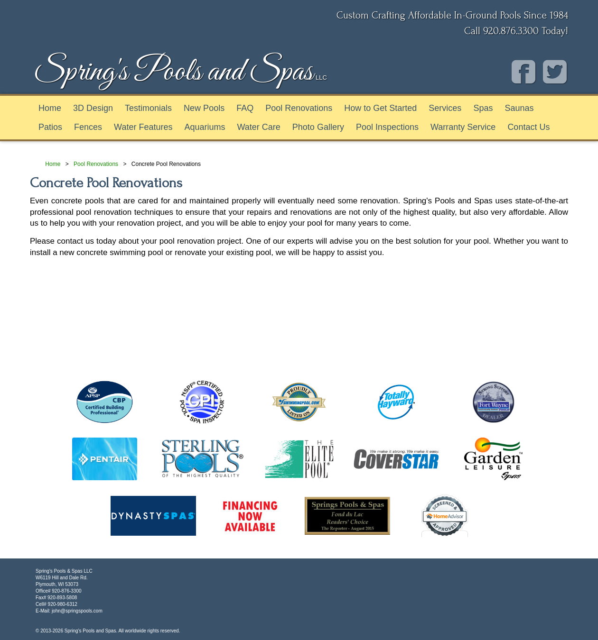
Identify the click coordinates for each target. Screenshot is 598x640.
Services (445, 108)
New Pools (204, 108)
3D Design (93, 108)
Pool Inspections (387, 127)
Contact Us (528, 127)
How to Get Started (380, 108)
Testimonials (148, 108)
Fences (88, 127)
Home (49, 108)
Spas (483, 108)
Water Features (143, 127)
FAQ (244, 108)
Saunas (519, 108)
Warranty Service (462, 127)
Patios (50, 127)
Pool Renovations (298, 108)
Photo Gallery (318, 127)
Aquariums (204, 127)
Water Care (258, 127)
